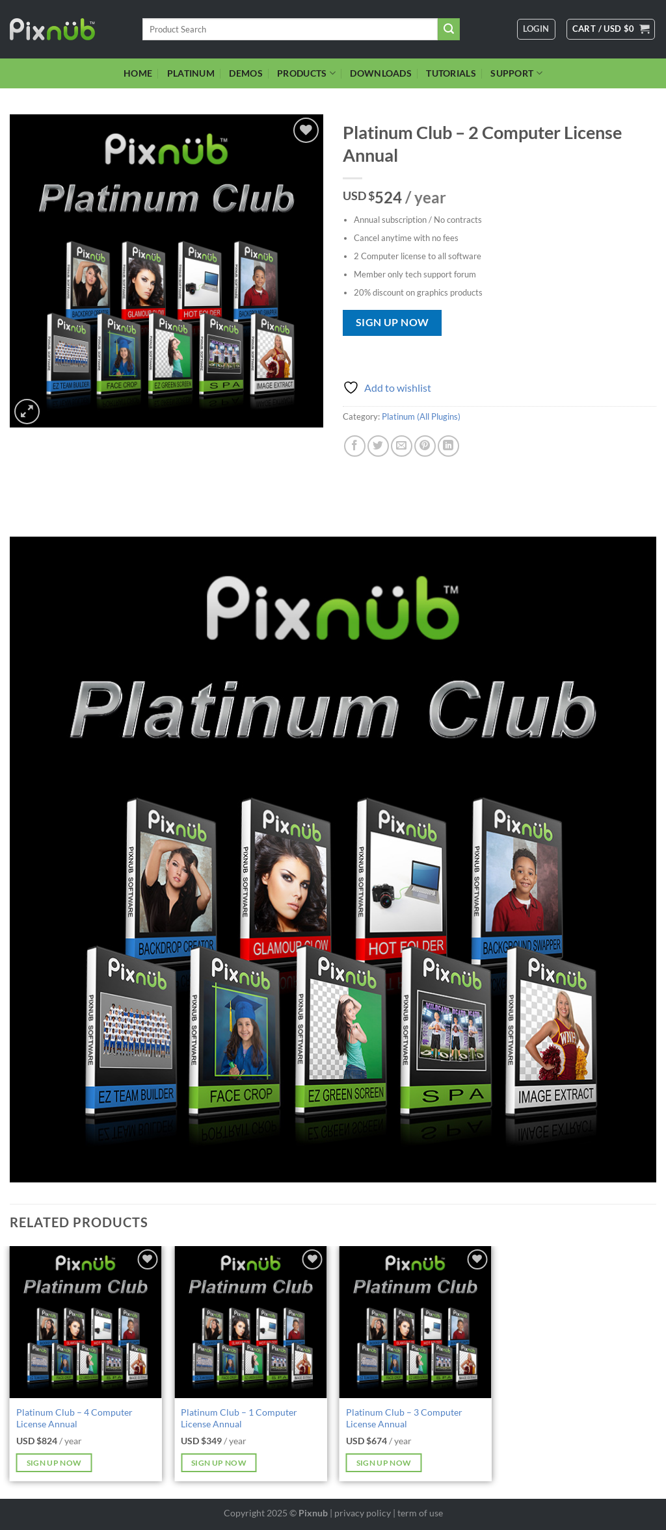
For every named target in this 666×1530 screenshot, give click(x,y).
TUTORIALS (451, 73)
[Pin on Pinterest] (425, 446)
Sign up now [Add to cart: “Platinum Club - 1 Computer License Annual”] (218, 1463)
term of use (420, 1512)
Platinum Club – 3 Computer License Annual (404, 1418)
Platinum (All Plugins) (421, 416)
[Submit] (449, 29)
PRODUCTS (306, 73)
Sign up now (392, 322)
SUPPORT (516, 73)
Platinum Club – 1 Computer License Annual (239, 1418)
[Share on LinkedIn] (448, 446)
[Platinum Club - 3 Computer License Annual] (416, 1322)
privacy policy (362, 1512)
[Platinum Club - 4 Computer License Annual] (86, 1322)
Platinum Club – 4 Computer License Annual (74, 1418)
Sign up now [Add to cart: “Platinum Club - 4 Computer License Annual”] (54, 1463)
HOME (138, 73)
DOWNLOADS (381, 73)
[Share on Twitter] (378, 446)
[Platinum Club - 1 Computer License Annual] (250, 1322)
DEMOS (245, 73)
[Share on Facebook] (355, 446)
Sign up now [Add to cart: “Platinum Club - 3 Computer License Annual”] (384, 1463)
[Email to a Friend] (401, 446)
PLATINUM (191, 73)
